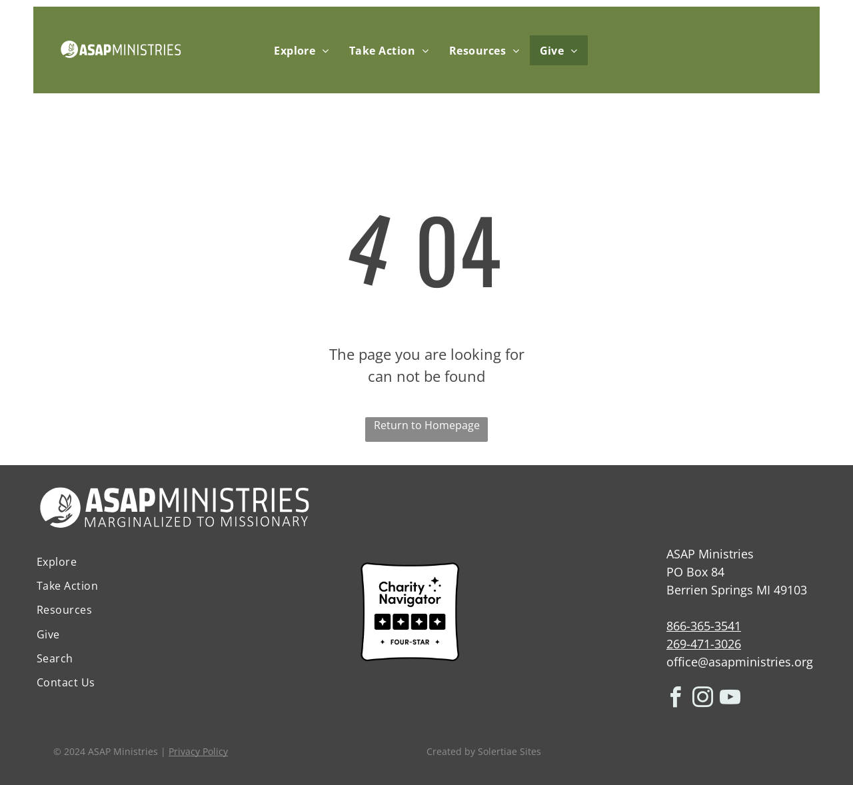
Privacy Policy (198, 751)
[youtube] (730, 699)
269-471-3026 (703, 644)
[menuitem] (301, 50)
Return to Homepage (427, 425)
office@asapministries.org (739, 662)
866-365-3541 (703, 626)
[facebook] (676, 699)
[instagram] (703, 699)
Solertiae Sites (509, 751)
